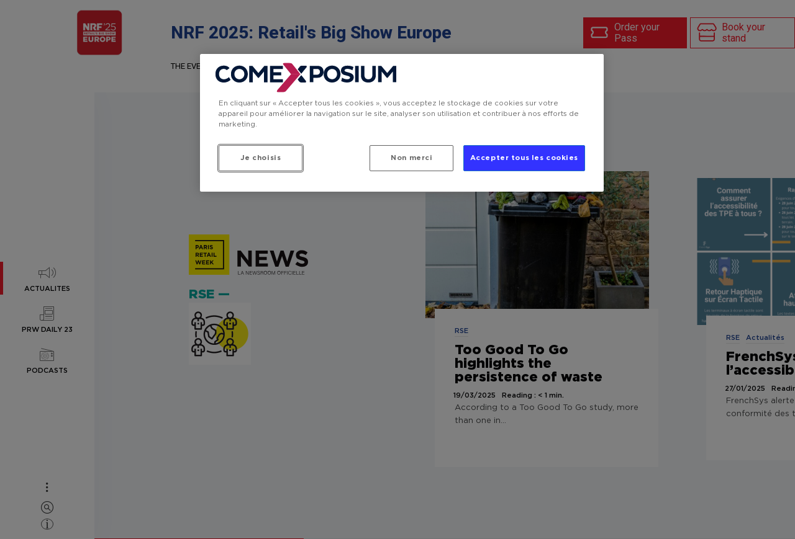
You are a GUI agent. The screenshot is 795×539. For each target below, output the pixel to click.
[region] (402, 123)
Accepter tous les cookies (524, 157)
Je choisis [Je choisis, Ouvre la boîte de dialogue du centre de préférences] (260, 157)
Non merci (411, 157)
